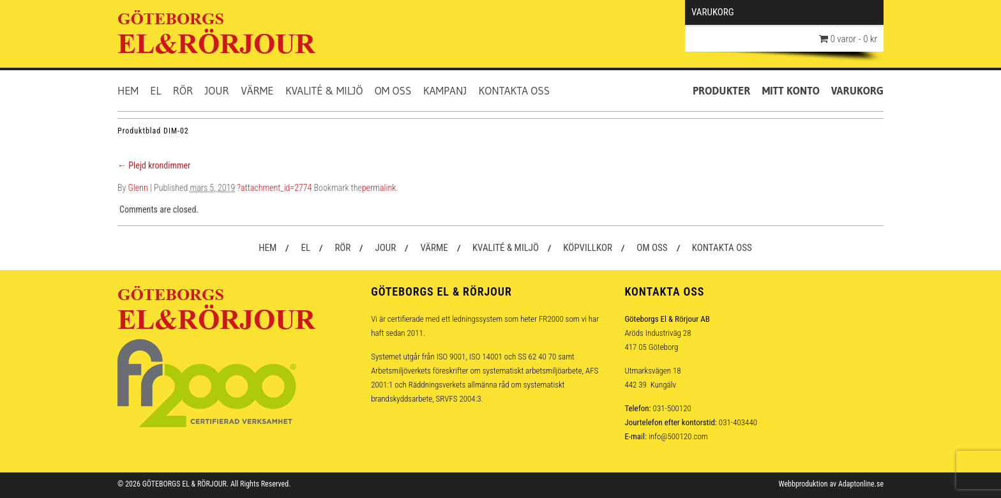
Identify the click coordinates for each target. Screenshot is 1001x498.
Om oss (393, 90)
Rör (183, 90)
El (155, 90)
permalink (379, 188)
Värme (257, 90)
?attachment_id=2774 (274, 188)
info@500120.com (678, 436)
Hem (128, 90)
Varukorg (857, 90)
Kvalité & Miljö (324, 90)
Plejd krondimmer (153, 165)
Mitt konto (791, 90)
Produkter (722, 90)
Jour (216, 90)
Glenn (138, 188)
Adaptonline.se (861, 483)
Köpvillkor (587, 247)
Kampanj (445, 90)
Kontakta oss (514, 90)
